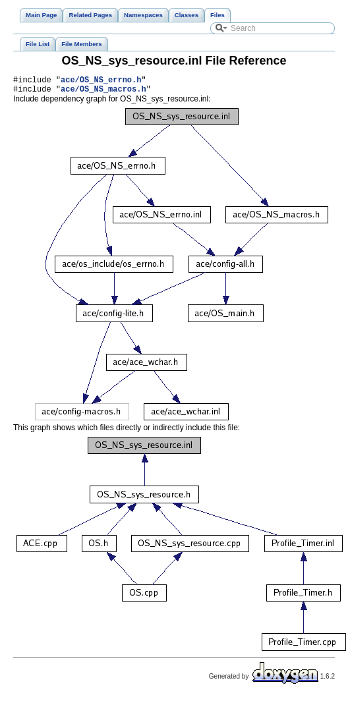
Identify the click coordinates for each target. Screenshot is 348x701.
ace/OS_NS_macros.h (103, 92)
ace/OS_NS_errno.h (101, 81)
